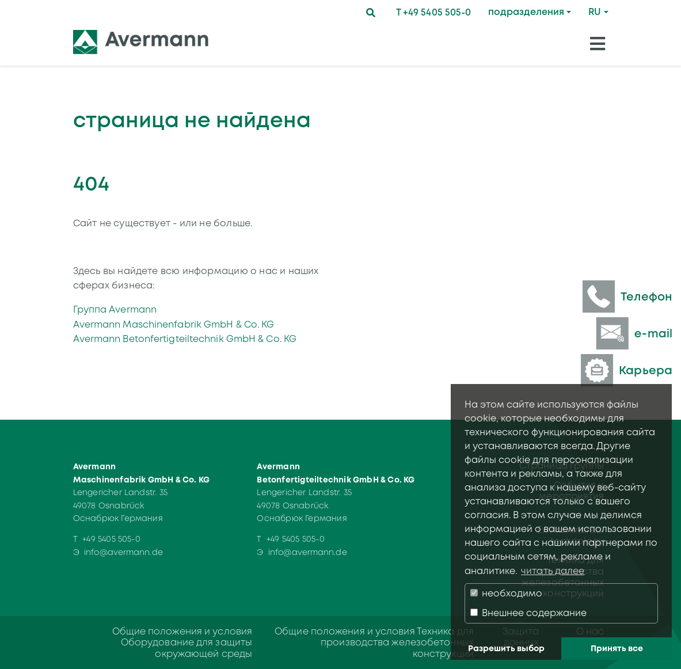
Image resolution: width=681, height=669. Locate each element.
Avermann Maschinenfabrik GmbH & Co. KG (174, 324)
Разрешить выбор (506, 648)
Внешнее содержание (528, 613)
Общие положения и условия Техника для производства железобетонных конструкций (374, 642)
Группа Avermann (115, 309)
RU (594, 12)
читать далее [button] (552, 571)
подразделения (526, 12)
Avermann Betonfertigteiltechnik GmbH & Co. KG (185, 339)
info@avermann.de (123, 552)
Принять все (617, 648)
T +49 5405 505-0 (433, 12)
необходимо (506, 593)
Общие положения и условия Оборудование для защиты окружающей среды (182, 642)
